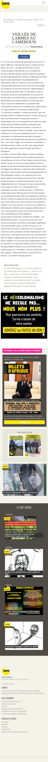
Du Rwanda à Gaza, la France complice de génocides (22, 350)
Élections (32, 51)
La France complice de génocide (14, 714)
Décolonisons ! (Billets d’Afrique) (17, 20)
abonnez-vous (24, 422)
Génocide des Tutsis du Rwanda (14, 711)
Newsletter (6, 729)
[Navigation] (43, 3)
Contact (5, 727)
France (4, 706)
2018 (36, 20)
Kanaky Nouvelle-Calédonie (12, 709)
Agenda (5, 724)
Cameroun (16, 51)
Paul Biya (24, 51)
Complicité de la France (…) (12, 701)
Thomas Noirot (36, 47)
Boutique (5, 722)
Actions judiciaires (9, 704)
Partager (24, 57)
